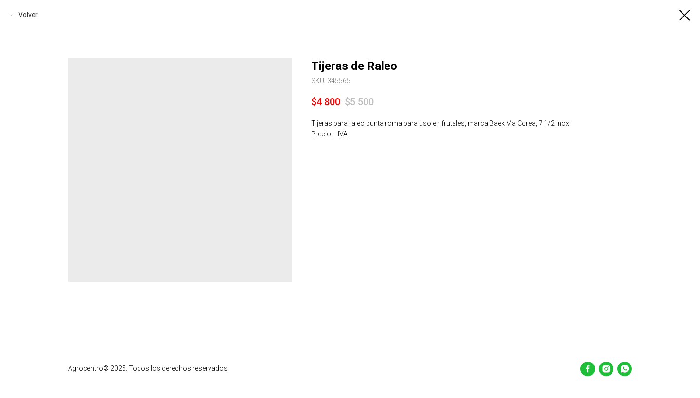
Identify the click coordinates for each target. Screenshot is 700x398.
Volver (28, 14)
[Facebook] (587, 369)
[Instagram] (606, 369)
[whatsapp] (624, 369)
